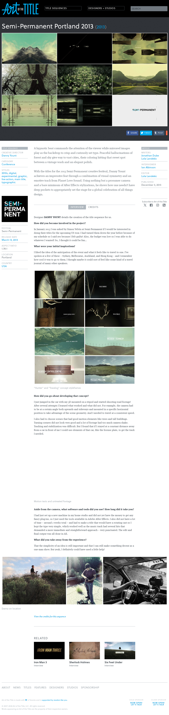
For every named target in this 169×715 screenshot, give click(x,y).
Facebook (151, 205)
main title (20, 179)
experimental (9, 176)
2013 (101, 27)
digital (12, 173)
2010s (5, 173)
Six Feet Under (113, 662)
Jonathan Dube (150, 155)
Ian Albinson (148, 167)
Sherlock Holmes (79, 662)
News (17, 687)
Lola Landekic (149, 158)
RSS (164, 205)
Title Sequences (57, 8)
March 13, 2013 (10, 240)
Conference (8, 164)
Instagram (157, 205)
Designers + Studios (104, 8)
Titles (27, 687)
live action (7, 179)
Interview (77, 207)
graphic (22, 176)
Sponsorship (90, 687)
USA (4, 266)
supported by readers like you (54, 700)
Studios (72, 687)
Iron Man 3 (40, 662)
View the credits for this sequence (50, 617)
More (166, 133)
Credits (93, 207)
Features (40, 687)
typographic (9, 182)
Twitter (145, 205)
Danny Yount (9, 155)
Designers (56, 687)
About (6, 687)
